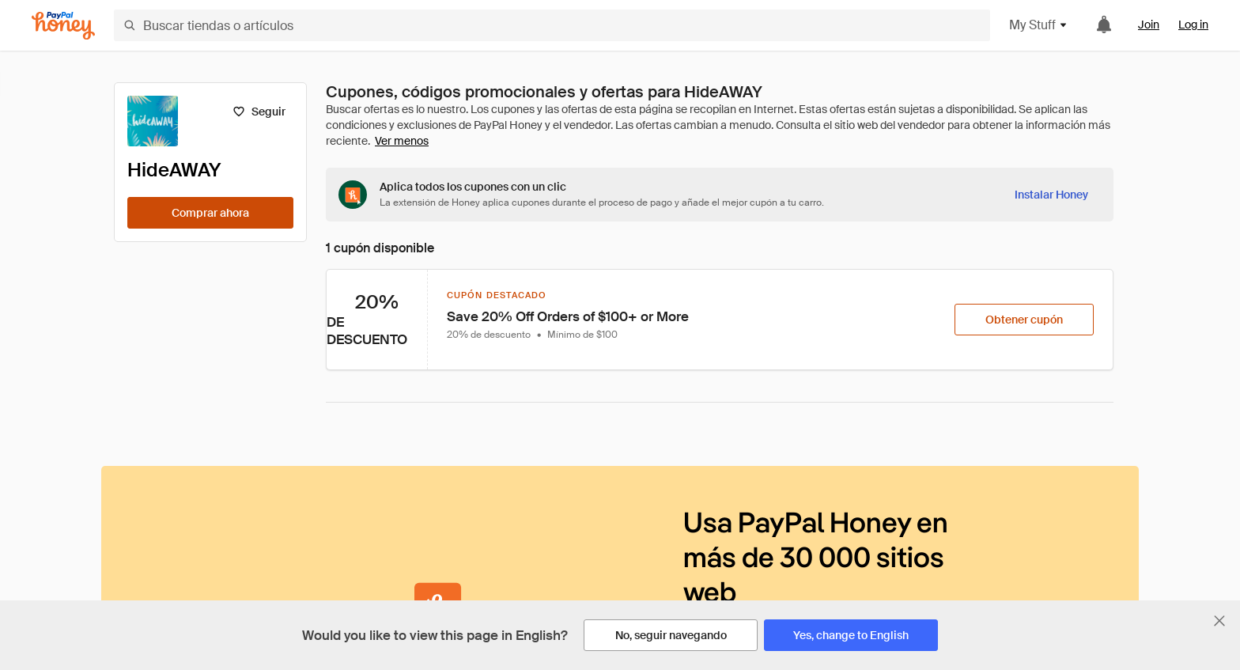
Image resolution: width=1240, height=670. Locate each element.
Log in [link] (1193, 24)
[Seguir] (259, 111)
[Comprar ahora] (210, 213)
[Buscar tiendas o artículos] (552, 25)
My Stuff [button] (1038, 25)
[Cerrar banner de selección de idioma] (1219, 621)
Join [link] (1148, 24)
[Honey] (63, 26)
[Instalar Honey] (1051, 194)
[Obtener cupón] (1024, 319)
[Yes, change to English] (851, 635)
